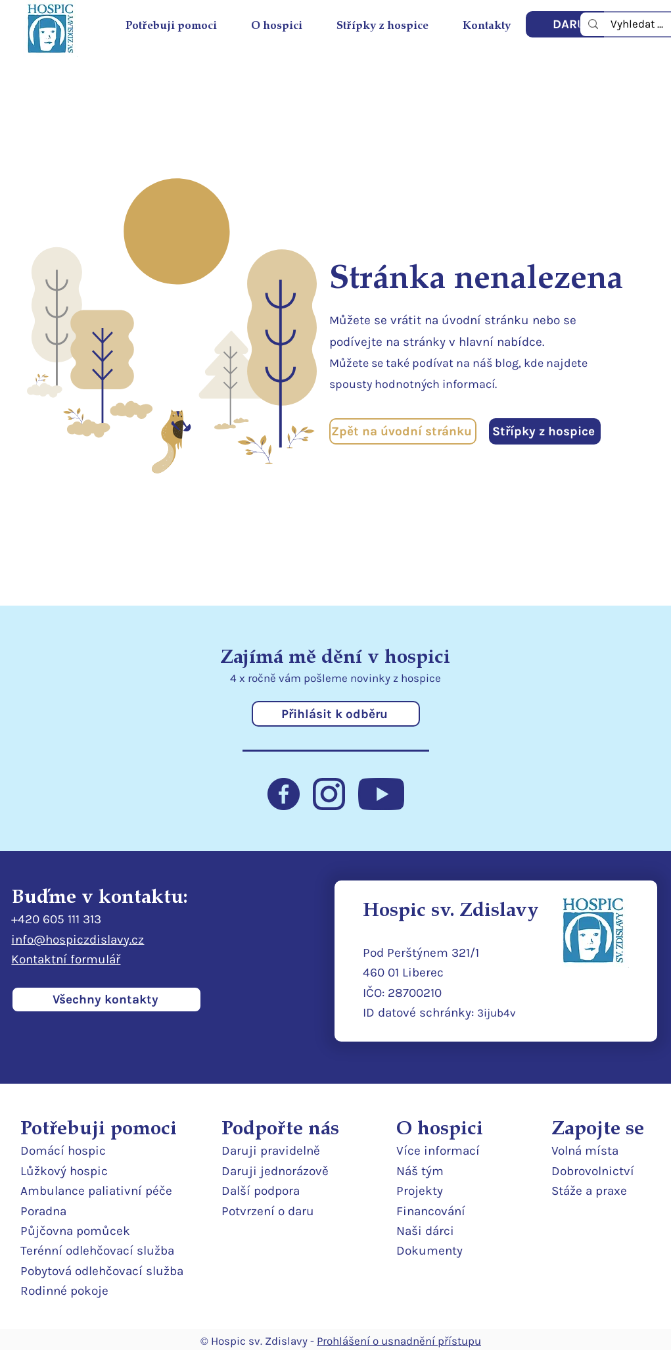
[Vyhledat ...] (637, 24)
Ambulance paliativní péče (96, 1191)
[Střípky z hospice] (545, 431)
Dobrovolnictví (592, 1171)
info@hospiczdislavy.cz (77, 939)
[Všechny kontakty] (106, 999)
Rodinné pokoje (64, 1291)
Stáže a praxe (589, 1191)
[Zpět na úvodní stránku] (402, 431)
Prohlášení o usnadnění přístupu (399, 1340)
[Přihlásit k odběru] (336, 714)
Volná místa (584, 1151)
